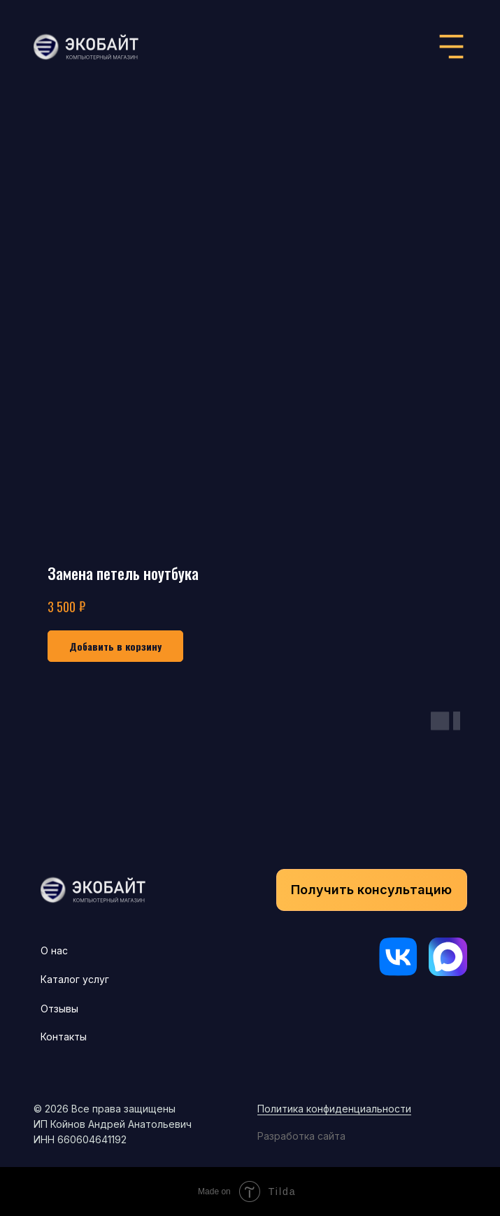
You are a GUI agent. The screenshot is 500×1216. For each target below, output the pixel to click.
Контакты (64, 1036)
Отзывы (59, 1008)
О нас (54, 950)
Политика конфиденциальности (334, 1109)
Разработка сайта (301, 1136)
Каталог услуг (75, 979)
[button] (371, 890)
